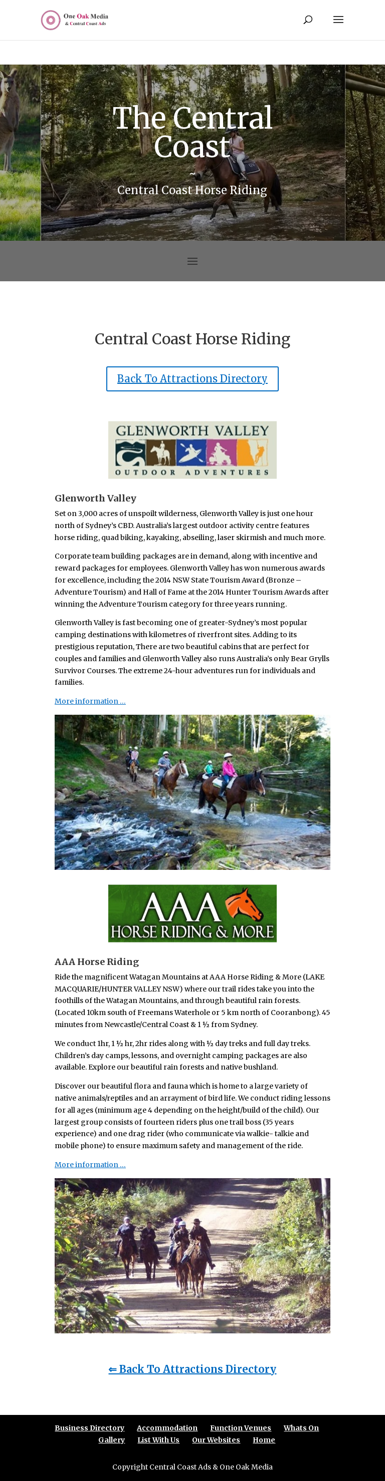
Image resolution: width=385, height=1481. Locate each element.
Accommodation (167, 1427)
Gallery (111, 1439)
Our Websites (216, 1439)
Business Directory (89, 1427)
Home (264, 1439)
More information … (90, 701)
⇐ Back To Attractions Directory (192, 1369)
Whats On (301, 1427)
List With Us (158, 1439)
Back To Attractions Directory (192, 378)
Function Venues (240, 1427)
